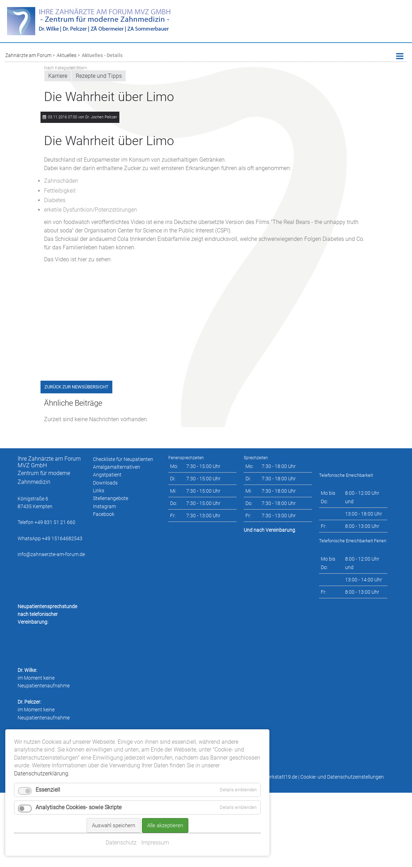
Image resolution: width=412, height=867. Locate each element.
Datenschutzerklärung (41, 743)
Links (98, 490)
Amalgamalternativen (116, 467)
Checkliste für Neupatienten (123, 459)
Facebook (103, 514)
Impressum (155, 812)
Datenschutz (121, 812)
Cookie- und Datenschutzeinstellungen (342, 777)
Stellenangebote (110, 498)
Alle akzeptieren (165, 795)
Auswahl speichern (113, 795)
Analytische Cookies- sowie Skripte (78, 777)
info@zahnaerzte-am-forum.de (51, 554)
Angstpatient (107, 475)
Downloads (105, 483)
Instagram (104, 506)
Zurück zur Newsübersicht (76, 386)
